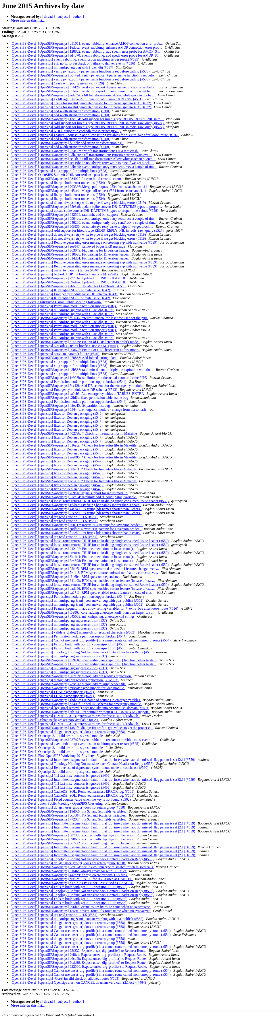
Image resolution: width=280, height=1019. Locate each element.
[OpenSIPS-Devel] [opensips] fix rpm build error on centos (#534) (58, 183)
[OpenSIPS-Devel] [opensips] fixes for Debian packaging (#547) (57, 421)
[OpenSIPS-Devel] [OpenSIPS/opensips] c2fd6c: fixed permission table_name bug (70, 397)
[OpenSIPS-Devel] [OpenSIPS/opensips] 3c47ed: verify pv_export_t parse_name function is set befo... (84, 75)
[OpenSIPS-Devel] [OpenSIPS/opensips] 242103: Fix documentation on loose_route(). (73, 549)
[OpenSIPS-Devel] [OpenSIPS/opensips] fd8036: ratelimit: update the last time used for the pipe (79, 318)
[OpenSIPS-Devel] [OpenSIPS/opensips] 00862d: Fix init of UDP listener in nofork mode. (75, 350)
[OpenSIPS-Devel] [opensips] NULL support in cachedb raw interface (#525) (66, 131)
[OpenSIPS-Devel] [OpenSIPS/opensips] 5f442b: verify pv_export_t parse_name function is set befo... (84, 87)
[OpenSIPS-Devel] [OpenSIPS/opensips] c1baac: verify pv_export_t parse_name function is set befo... (84, 91)
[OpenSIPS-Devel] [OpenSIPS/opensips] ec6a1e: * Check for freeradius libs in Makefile (74, 481)
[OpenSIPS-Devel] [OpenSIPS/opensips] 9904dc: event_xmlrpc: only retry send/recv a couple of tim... (84, 218)
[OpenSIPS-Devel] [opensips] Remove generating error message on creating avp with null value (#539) (84, 242)
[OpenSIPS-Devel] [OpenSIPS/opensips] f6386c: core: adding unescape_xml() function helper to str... (83, 612)
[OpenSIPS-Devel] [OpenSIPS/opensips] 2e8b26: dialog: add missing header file (68, 684)
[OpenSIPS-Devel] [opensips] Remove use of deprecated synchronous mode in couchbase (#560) (80, 767)
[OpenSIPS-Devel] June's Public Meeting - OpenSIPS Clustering (57, 803)
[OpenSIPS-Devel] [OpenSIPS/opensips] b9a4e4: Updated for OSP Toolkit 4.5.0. (69, 282)
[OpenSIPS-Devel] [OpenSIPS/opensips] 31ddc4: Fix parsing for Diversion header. (70, 258)
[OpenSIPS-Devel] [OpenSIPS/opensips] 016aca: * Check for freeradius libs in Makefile (74, 445)
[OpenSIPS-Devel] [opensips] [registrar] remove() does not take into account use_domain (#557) (80, 708)
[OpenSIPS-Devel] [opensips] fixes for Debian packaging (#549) (57, 429)
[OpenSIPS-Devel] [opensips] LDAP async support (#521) (53, 692)
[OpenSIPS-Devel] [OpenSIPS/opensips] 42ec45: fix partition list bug (61, 405)
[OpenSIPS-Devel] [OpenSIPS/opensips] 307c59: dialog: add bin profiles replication (71, 676)
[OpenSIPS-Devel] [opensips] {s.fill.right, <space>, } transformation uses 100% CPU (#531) (77, 99)
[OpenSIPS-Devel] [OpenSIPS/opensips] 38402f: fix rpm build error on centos (67, 179)
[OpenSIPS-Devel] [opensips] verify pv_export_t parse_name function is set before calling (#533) (80, 71)
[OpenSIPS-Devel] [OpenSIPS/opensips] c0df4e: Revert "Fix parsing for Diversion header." (76, 529)
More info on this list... (28, 20)
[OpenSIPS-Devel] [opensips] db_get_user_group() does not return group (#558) (68, 732)
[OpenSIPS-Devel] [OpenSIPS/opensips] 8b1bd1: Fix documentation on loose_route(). (73, 557)
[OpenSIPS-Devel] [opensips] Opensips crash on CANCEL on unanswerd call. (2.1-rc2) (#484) (79, 982)
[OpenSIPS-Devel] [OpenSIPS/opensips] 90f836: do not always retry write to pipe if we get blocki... (82, 226)
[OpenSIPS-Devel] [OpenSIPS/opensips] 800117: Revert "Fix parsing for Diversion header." (77, 525)
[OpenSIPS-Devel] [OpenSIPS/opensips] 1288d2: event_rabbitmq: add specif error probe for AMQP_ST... (86, 51)
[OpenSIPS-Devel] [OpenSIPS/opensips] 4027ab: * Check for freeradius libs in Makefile (74, 433)
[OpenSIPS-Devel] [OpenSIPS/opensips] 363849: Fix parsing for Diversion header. (70, 250)
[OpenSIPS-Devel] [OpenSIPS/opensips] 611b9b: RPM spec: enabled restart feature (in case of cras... (83, 580)
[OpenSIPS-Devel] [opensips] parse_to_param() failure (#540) (55, 270)
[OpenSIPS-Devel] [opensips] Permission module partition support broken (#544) (69, 382)
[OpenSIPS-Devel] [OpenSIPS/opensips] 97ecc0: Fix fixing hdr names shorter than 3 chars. (76, 513)
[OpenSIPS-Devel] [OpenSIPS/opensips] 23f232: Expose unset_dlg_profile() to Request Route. (79, 950)
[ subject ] (63, 16)
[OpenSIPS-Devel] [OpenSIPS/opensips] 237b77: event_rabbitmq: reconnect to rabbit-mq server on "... (84, 740)
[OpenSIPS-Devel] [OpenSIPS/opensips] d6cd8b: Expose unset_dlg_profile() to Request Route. (79, 958)
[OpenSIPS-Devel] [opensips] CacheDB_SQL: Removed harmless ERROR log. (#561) (73, 791)
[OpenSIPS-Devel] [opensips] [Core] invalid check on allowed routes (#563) (65, 978)
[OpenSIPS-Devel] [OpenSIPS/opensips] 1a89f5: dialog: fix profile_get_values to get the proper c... (82, 728)
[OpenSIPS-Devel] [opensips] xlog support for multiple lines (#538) (59, 171)
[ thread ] (48, 16)
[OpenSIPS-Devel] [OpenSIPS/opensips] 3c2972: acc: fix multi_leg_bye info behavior (72, 843)
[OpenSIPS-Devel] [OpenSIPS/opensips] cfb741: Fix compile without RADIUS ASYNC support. (80, 712)
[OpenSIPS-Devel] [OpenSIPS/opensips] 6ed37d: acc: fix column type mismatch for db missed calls (82, 867)
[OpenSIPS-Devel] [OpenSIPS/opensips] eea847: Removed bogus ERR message (68, 246)
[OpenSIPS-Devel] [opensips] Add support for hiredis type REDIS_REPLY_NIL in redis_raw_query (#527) (88, 123)
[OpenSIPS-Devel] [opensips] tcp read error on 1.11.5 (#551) (54, 517)
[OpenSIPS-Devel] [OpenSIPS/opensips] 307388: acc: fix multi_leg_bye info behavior (73, 835)
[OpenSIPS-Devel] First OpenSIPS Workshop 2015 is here (53, 756)
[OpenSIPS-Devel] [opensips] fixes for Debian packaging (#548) (57, 425)
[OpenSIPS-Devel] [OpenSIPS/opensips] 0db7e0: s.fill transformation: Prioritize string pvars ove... (81, 155)
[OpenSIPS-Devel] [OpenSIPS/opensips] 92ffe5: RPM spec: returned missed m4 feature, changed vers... (85, 569)
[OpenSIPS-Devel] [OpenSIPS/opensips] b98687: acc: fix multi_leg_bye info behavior (73, 839)
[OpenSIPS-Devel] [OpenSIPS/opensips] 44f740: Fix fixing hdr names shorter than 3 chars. (76, 509)
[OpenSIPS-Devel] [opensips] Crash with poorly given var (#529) (58, 83)
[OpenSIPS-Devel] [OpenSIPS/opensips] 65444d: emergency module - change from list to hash (79, 409)
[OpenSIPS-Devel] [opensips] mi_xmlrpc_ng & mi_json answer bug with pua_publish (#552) (77, 600)
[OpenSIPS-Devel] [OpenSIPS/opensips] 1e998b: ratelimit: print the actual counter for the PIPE (79, 378)
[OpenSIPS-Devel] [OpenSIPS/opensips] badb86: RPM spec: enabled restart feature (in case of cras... (83, 588)
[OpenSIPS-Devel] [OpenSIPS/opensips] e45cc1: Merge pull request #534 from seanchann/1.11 (79, 191)
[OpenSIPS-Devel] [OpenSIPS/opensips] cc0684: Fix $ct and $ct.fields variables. (69, 815)
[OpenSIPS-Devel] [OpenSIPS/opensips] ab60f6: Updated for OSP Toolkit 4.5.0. (68, 286)
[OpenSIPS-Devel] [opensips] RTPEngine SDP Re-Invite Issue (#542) (61, 290)
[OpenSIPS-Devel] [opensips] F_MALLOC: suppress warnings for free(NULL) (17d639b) (75, 716)
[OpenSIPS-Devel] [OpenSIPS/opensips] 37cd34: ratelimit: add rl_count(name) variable (74, 497)
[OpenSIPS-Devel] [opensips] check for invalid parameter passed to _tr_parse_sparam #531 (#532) (81, 103)
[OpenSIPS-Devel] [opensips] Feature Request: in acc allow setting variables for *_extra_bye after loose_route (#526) (95, 135)
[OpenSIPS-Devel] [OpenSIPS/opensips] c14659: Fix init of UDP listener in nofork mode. (75, 342)
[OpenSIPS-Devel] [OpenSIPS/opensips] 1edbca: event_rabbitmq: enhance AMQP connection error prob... (87, 47)
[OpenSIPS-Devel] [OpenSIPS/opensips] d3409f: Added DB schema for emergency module (76, 704)
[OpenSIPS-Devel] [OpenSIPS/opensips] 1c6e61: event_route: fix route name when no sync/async (81, 911)
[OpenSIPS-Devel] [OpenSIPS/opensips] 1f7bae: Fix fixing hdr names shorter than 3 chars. (76, 505)
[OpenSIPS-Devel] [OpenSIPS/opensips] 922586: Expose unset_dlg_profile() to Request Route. (79, 966)
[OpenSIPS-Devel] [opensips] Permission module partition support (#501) (64, 306)
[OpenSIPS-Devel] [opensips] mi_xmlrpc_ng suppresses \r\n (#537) (59, 620)
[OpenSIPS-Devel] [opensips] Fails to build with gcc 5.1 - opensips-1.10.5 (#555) (69, 644)
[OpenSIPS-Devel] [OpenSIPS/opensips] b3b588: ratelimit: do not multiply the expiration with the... (82, 370)
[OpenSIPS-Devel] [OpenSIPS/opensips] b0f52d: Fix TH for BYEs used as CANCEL (72, 879)
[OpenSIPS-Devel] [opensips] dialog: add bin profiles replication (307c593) (65, 680)
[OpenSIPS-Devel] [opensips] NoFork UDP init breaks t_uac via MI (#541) (65, 274)
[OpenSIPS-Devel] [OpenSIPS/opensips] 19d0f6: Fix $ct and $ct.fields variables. (69, 811)
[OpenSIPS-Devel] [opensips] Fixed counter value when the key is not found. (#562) (71, 799)
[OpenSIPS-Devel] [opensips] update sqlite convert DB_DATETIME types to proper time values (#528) (85, 210)
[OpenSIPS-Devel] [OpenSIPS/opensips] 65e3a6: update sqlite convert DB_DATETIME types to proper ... (87, 206)
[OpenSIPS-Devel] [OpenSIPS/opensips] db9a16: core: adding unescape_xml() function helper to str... (84, 660)
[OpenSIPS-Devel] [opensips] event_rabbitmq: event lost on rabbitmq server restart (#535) (75, 59)
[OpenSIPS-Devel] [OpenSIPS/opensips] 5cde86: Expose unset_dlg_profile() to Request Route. (79, 962)
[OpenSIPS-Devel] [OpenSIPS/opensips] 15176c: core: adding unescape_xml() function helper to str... (84, 664)
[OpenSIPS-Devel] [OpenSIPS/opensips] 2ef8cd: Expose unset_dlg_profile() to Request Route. (79, 954)
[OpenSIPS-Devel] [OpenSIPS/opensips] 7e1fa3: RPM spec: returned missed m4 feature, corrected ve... (85, 572)
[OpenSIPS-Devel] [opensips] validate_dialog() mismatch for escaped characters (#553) (73, 632)
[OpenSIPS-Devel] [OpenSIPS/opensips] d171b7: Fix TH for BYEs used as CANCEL (72, 883)
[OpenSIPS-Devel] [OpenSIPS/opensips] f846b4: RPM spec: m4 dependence (66, 576)
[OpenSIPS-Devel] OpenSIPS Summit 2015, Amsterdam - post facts (59, 175)
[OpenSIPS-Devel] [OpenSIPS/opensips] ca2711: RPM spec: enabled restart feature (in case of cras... (83, 592)
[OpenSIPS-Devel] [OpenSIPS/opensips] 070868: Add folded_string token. (64, 358)
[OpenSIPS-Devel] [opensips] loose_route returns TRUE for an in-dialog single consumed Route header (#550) (90, 501)
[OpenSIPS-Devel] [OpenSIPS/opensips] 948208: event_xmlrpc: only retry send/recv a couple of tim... (84, 222)
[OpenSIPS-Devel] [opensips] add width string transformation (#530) (60, 111)
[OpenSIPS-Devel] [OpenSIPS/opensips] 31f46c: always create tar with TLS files (69, 871)
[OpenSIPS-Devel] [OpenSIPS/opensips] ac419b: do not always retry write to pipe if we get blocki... (82, 163)
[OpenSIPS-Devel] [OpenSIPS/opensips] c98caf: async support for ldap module (68, 688)
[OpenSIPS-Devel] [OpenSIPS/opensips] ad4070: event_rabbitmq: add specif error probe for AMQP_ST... (86, 55)
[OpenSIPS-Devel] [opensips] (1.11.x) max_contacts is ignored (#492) (61, 775)
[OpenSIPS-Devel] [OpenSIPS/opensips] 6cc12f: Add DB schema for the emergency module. (77, 385)
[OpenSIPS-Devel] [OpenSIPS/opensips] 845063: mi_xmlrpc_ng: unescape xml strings (73, 616)
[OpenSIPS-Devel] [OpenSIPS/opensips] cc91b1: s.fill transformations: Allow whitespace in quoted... (83, 159)
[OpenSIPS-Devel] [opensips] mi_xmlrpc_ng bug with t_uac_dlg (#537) (62, 67)
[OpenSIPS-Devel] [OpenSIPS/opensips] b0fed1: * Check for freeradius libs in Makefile (74, 469)
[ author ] (77, 16)
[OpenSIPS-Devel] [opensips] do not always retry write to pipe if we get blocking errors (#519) (79, 202)
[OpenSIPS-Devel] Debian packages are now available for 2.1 (55, 720)
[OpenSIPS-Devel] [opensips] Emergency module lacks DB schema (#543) (64, 294)
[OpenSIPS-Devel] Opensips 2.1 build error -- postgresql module (57, 736)
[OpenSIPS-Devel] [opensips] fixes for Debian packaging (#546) (57, 417)
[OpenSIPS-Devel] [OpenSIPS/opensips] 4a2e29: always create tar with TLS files (69, 875)
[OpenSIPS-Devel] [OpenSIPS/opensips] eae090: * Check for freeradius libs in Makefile (74, 457)
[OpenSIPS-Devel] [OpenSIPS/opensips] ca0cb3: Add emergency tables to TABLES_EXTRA (78, 393)
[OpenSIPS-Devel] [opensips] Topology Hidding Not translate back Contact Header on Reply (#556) (82, 652)
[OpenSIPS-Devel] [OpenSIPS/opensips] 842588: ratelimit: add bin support (65, 214)
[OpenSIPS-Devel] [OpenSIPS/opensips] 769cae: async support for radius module (69, 493)
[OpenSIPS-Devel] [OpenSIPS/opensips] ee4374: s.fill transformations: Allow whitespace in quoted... (83, 95)
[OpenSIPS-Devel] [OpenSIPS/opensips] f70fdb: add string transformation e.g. (67, 143)
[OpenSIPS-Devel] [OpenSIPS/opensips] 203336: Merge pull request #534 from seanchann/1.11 (79, 187)
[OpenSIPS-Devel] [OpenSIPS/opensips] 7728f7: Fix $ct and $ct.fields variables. (69, 819)
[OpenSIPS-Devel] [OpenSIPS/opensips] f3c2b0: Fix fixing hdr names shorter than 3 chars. (76, 533)
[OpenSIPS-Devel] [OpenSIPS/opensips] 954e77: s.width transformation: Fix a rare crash (75, 151)
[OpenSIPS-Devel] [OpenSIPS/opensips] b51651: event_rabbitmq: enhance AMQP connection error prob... (87, 43)
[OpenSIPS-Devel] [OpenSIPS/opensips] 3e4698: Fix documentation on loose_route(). (72, 561)
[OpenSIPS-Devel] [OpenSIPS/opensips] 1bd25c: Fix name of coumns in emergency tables (76, 700)
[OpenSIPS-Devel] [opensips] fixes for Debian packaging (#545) (57, 413)
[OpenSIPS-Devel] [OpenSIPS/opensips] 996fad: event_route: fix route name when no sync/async (81, 907)
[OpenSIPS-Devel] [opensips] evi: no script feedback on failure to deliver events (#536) (73, 63)
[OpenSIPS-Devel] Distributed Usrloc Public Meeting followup (56, 302)
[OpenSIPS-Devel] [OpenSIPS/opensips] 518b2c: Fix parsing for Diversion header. (70, 254)
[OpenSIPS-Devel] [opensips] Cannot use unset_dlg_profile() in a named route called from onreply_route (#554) (91, 640)
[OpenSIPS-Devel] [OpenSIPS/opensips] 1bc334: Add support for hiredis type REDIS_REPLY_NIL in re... (87, 119)
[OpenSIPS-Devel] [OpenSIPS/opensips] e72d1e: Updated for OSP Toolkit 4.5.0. (69, 278)
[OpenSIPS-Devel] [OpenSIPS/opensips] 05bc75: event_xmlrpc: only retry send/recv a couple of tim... (84, 167)
